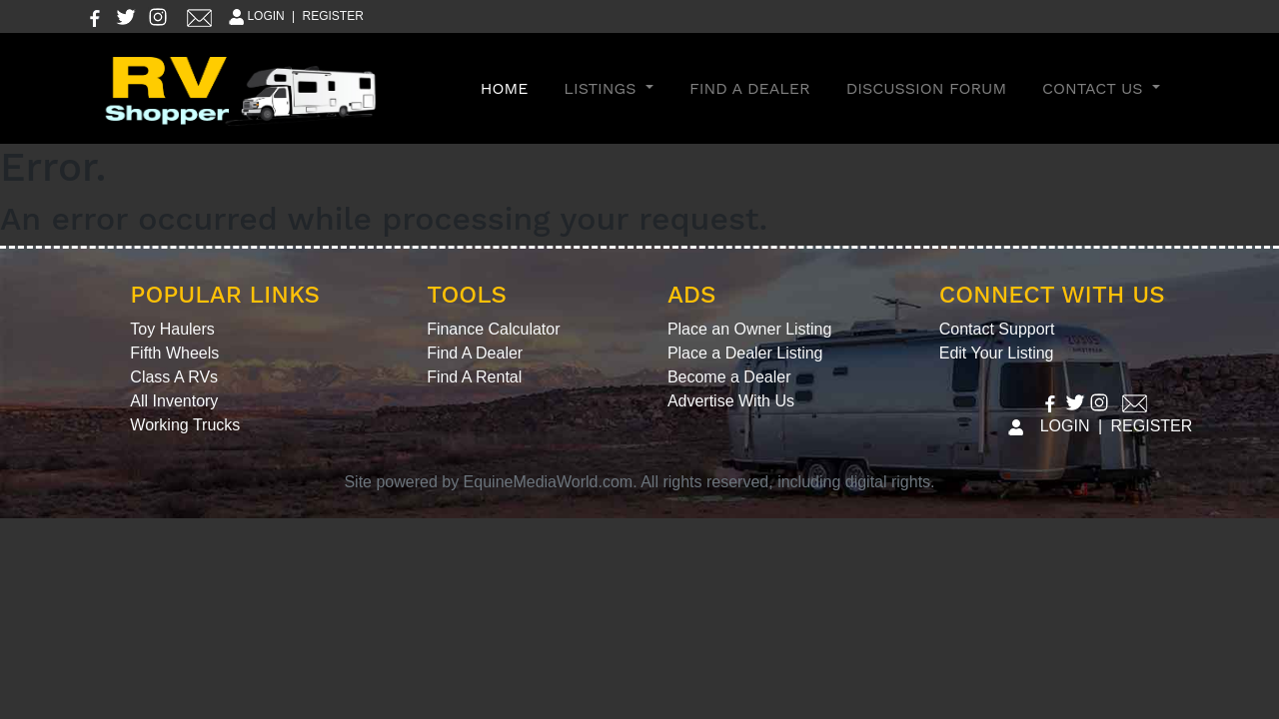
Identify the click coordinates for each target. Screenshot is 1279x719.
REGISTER (333, 16)
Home (509, 87)
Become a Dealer (729, 376)
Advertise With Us (730, 400)
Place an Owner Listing (749, 329)
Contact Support (997, 329)
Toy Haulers (172, 329)
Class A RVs (174, 376)
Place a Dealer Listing (745, 353)
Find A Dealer (749, 88)
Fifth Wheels (174, 353)
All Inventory (174, 400)
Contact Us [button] (1095, 88)
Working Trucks (185, 424)
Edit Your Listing (996, 353)
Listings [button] (602, 88)
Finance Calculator (493, 329)
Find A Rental (474, 376)
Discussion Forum (926, 88)
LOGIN (255, 16)
